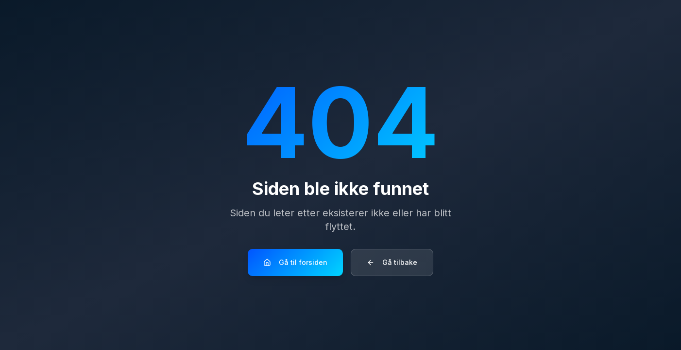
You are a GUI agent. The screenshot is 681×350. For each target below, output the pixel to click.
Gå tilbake (392, 262)
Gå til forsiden (295, 262)
